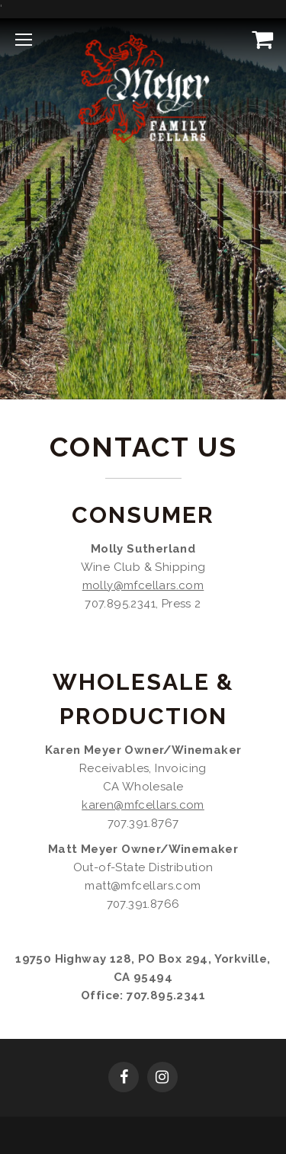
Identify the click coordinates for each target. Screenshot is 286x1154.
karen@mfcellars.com (143, 805)
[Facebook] (123, 1078)
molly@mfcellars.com (143, 585)
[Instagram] (162, 1078)
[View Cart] (259, 38)
